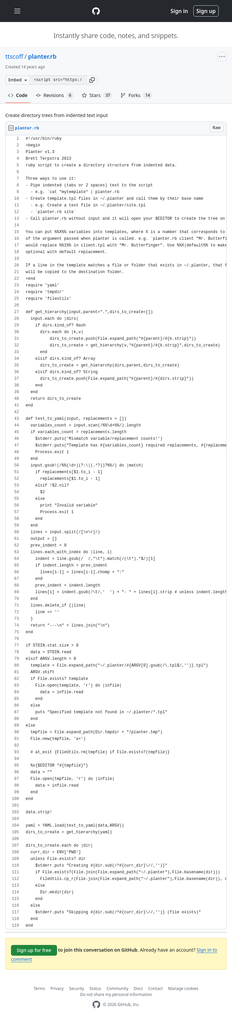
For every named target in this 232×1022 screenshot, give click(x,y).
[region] (116, 532)
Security (76, 988)
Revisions (55, 95)
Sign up (206, 11)
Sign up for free (34, 950)
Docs (138, 988)
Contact (155, 988)
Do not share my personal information (116, 994)
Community (117, 988)
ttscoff (14, 56)
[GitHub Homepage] (96, 1004)
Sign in (179, 11)
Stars (97, 95)
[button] (92, 80)
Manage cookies (183, 988)
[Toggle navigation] (17, 11)
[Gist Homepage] (96, 11)
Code (18, 95)
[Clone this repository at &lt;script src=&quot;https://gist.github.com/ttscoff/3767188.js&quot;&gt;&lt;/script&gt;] (58, 80)
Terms (39, 988)
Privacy (57, 988)
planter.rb (42, 56)
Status (95, 988)
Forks (136, 95)
